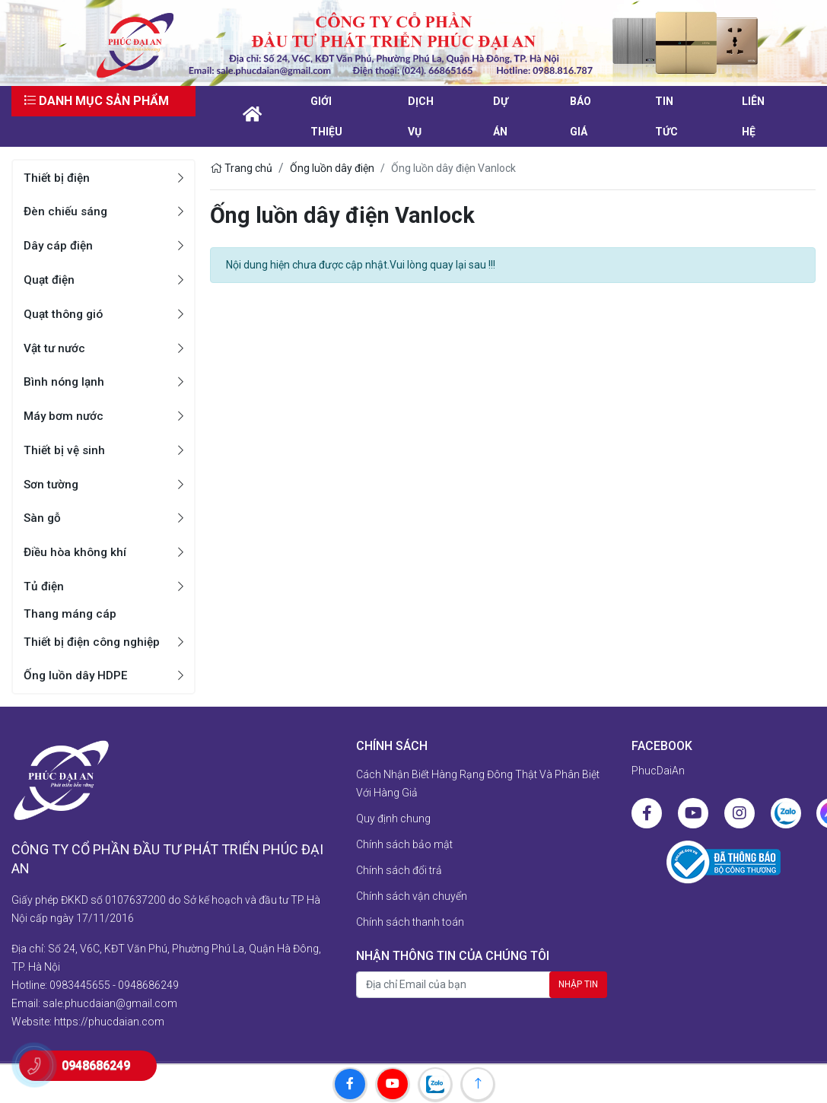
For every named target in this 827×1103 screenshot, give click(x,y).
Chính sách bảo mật (404, 845)
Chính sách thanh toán (410, 923)
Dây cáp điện (60, 245)
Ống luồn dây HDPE (77, 676)
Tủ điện (44, 586)
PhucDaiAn (658, 771)
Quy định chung (393, 819)
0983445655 (79, 977)
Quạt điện (50, 279)
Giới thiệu (326, 116)
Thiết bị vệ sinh (65, 450)
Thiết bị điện (58, 177)
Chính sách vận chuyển (411, 897)
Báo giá (580, 116)
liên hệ (753, 116)
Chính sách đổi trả (399, 871)
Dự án (500, 116)
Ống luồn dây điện (332, 168)
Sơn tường (52, 484)
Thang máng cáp (71, 614)
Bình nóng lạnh (65, 381)
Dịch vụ (421, 116)
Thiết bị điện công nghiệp (94, 642)
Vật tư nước (55, 348)
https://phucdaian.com (109, 1014)
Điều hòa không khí (77, 552)
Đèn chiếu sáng (67, 211)
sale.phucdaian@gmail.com (110, 996)
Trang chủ (241, 168)
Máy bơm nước (65, 415)
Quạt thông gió (65, 314)
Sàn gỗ (43, 517)
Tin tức (666, 116)
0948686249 (148, 977)
